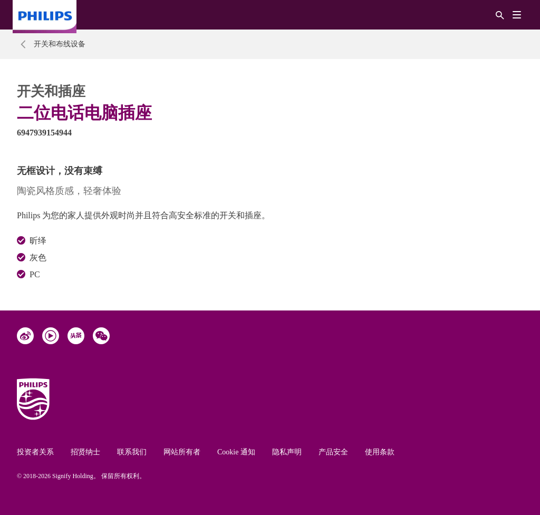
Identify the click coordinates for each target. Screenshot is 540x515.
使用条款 (379, 452)
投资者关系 (35, 452)
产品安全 (333, 452)
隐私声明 (287, 452)
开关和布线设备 (59, 44)
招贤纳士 (85, 452)
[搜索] (500, 14)
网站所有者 (181, 452)
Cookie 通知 (236, 452)
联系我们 (132, 452)
